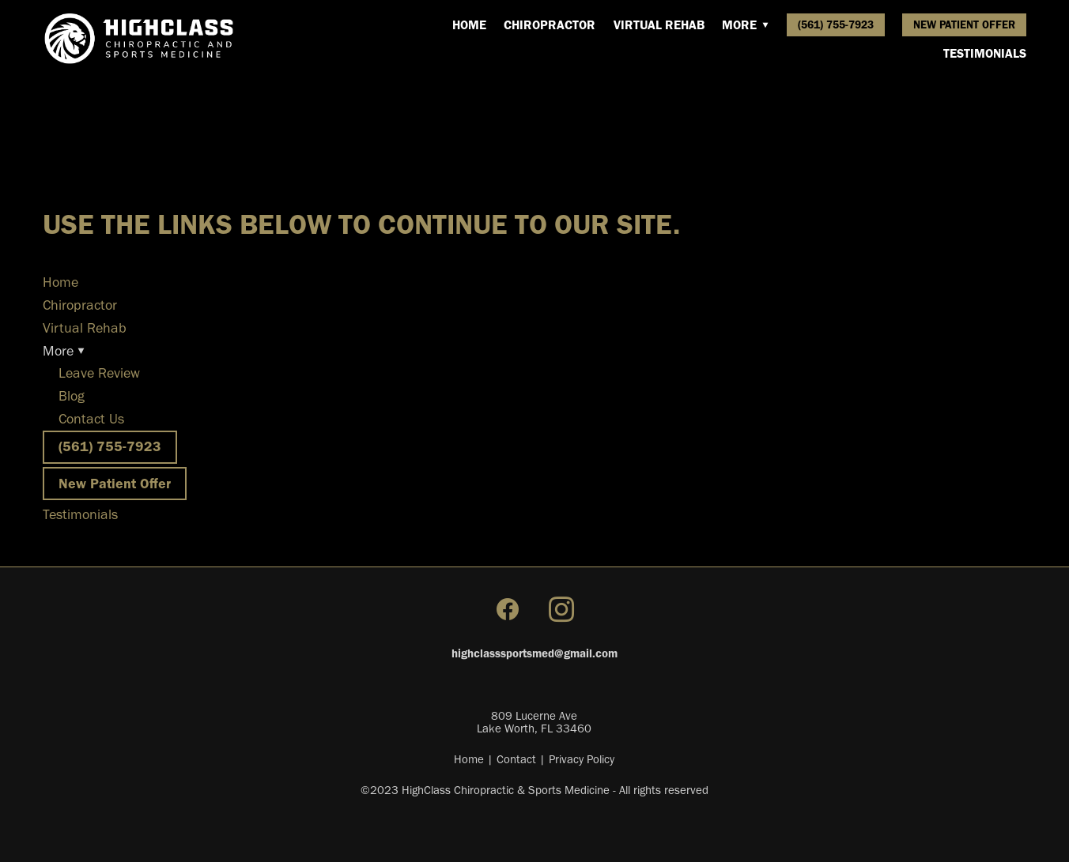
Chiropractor (549, 24)
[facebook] (508, 610)
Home (469, 24)
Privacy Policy (581, 759)
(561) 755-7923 (836, 25)
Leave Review (99, 373)
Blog (72, 396)
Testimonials (984, 53)
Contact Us (91, 418)
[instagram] (561, 610)
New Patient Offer (964, 25)
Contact (516, 759)
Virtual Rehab (659, 24)
